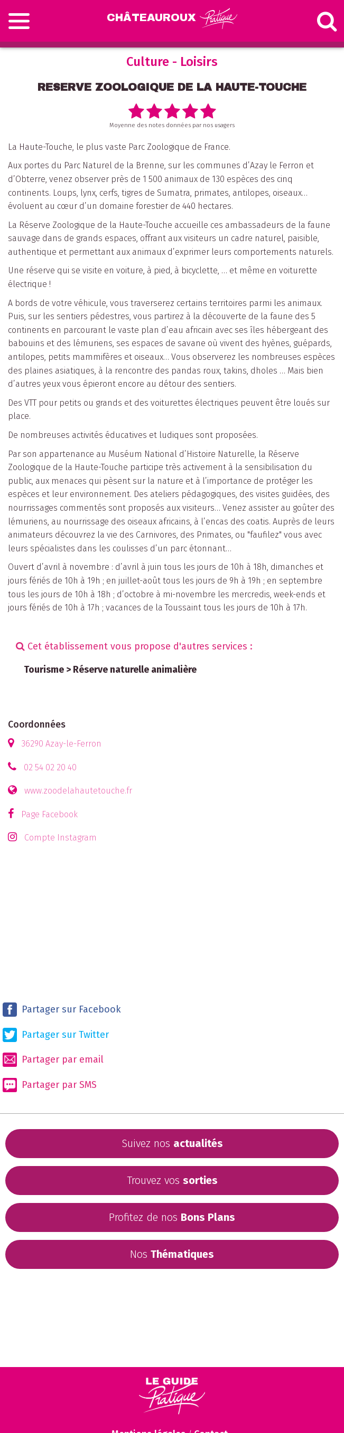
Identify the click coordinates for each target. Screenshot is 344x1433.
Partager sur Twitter (56, 1035)
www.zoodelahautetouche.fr (78, 791)
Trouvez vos (172, 1180)
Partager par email (53, 1060)
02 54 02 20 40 (50, 767)
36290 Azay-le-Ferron (61, 744)
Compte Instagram (60, 838)
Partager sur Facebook (62, 1009)
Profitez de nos (172, 1217)
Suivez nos (172, 1143)
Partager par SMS (50, 1085)
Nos (172, 1254)
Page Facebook (49, 814)
